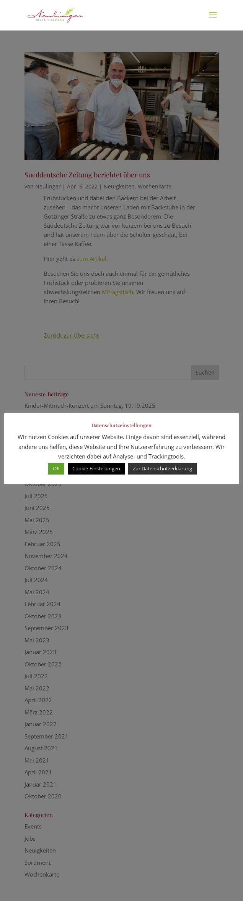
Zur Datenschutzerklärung (162, 468)
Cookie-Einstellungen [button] (96, 468)
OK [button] (56, 468)
